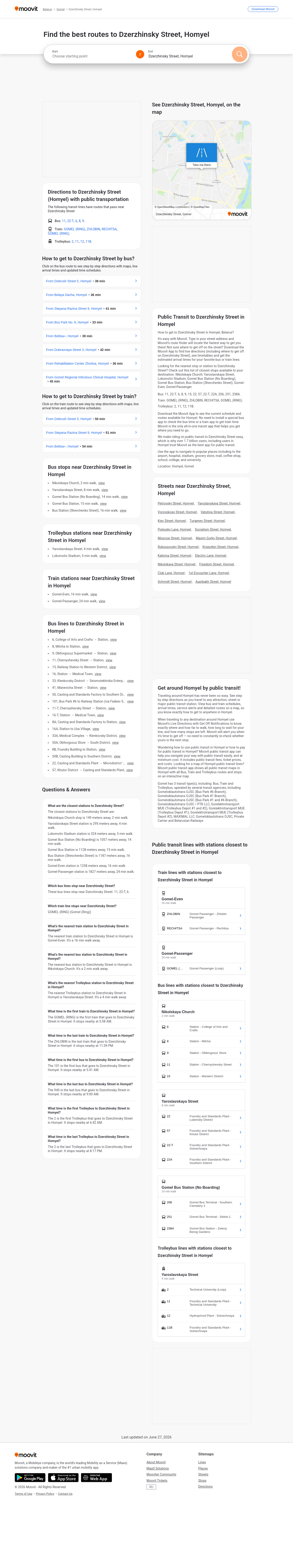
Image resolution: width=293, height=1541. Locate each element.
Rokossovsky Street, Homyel (178, 547)
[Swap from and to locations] (140, 54)
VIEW (101, 483)
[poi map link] (202, 170)
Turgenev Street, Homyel (207, 521)
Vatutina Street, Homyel (218, 512)
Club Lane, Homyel (171, 573)
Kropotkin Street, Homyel (220, 547)
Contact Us (65, 1493)
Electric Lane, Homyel (210, 555)
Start (55, 51)
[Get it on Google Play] (30, 1477)
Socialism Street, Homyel (213, 529)
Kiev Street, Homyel (172, 521)
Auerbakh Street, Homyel (213, 581)
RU (151, 1487)
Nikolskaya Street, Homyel (176, 564)
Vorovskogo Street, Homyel (177, 512)
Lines (202, 1462)
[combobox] (92, 56)
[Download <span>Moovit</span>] (263, 9)
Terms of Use (23, 1493)
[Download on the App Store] (63, 1477)
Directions (205, 1486)
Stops (202, 1480)
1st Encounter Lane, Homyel (208, 573)
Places (203, 1468)
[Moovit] (26, 9)
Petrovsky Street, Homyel (176, 503)
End (150, 51)
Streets (203, 1474)
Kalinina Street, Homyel (174, 555)
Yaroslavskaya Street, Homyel (219, 503)
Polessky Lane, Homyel (174, 529)
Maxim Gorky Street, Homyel (216, 538)
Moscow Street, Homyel (175, 538)
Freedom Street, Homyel (216, 564)
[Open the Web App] (96, 1477)
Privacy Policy (45, 1493)
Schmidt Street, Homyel (175, 581)
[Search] (239, 54)
